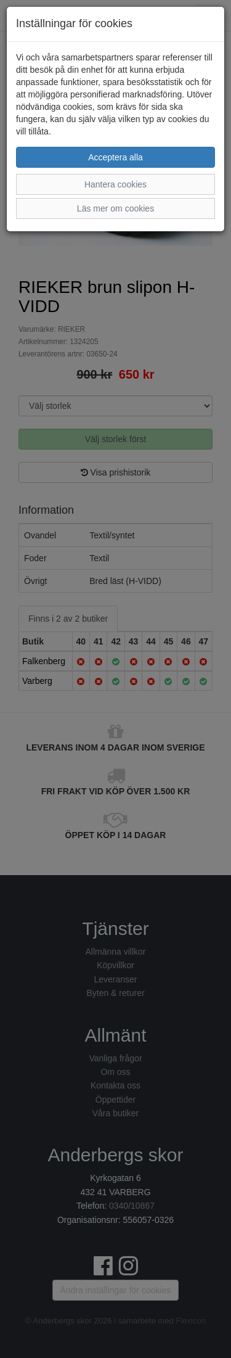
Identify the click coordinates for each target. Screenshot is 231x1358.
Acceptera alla (115, 157)
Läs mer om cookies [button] (115, 208)
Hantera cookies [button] (115, 184)
